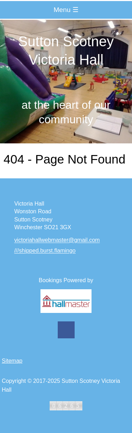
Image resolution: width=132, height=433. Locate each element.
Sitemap (12, 361)
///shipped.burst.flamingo (44, 251)
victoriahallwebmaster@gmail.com (57, 240)
